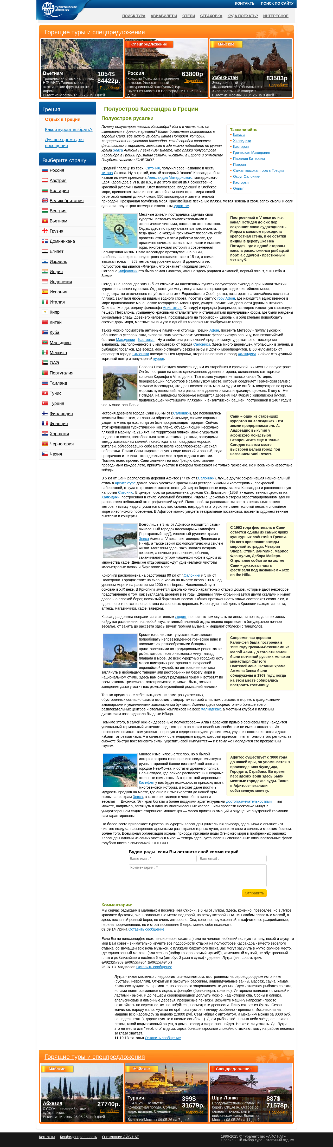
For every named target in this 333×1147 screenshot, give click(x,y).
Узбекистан (225, 77)
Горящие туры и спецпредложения (94, 1056)
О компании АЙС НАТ (120, 1137)
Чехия (56, 454)
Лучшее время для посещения (64, 142)
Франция (59, 423)
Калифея (146, 782)
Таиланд (58, 383)
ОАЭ (54, 362)
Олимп (239, 188)
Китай (56, 322)
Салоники (201, 344)
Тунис (55, 393)
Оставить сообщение (146, 929)
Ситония (152, 168)
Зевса (118, 150)
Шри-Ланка (225, 1097)
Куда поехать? (243, 16)
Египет (56, 251)
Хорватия (59, 433)
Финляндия (61, 413)
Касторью (146, 340)
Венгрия (58, 210)
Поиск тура (133, 16)
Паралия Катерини (249, 158)
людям (181, 617)
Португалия (61, 373)
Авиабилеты (164, 16)
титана (107, 173)
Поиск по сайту (277, 3)
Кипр (55, 312)
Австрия (58, 180)
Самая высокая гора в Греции (258, 170)
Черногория (62, 443)
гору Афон (226, 298)
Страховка (211, 16)
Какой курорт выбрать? (69, 129)
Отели (188, 16)
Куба (54, 332)
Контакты (245, 3)
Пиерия (239, 164)
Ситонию (125, 492)
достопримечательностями (249, 801)
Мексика (58, 352)
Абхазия (52, 1103)
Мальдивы (60, 342)
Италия (57, 302)
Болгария (59, 190)
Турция (57, 403)
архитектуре (125, 483)
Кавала (239, 135)
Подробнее (109, 1111)
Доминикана (62, 241)
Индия (56, 271)
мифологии (127, 271)
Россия (57, 170)
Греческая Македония (251, 152)
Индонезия (61, 281)
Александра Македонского (170, 177)
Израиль (58, 261)
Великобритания (67, 200)
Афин (214, 330)
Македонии (125, 340)
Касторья (241, 182)
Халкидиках (211, 709)
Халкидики (242, 141)
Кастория (241, 146)
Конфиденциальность (78, 1137)
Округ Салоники (246, 176)
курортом (181, 206)
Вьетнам (58, 221)
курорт (158, 359)
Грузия (56, 231)
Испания (58, 291)
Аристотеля (172, 308)
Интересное (276, 16)
